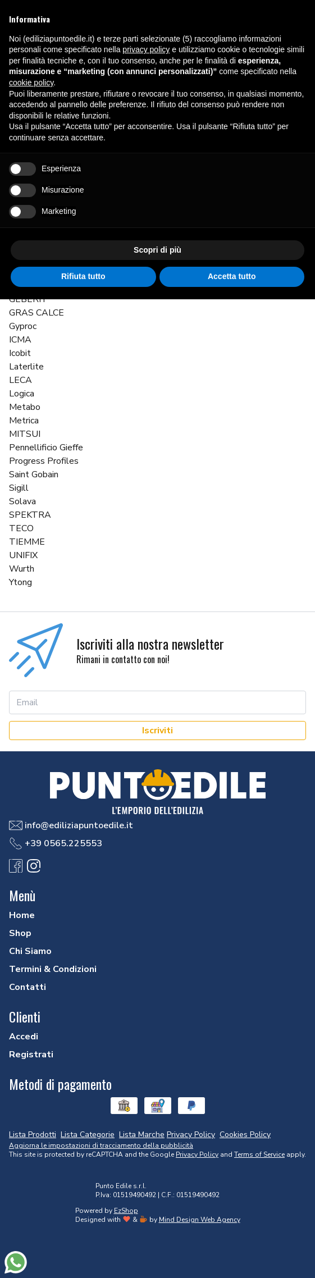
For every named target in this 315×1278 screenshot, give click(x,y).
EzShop (126, 1210)
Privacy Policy (197, 1154)
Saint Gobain (33, 474)
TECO (21, 528)
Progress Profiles (44, 461)
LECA (20, 380)
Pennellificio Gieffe (46, 447)
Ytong (20, 582)
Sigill (19, 488)
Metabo (24, 407)
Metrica (24, 420)
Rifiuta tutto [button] (83, 276)
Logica (21, 393)
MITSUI (24, 434)
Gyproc (22, 326)
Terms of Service (259, 1154)
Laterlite (26, 366)
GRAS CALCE (36, 313)
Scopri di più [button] (157, 249)
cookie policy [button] (31, 82)
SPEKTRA (30, 515)
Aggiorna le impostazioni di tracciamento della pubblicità (101, 1145)
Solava (22, 501)
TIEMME (27, 542)
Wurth (21, 569)
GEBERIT (28, 299)
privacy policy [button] (146, 49)
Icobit (20, 353)
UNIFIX (23, 555)
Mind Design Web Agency (199, 1219)
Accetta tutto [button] (232, 276)
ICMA (20, 340)
